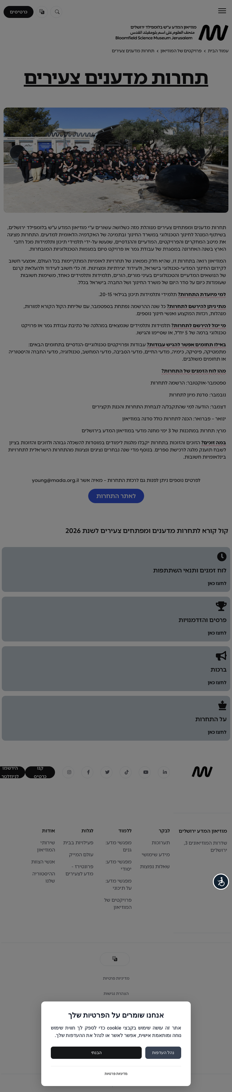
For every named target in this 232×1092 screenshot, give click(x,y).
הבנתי (96, 1052)
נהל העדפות (163, 1052)
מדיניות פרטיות (116, 1074)
